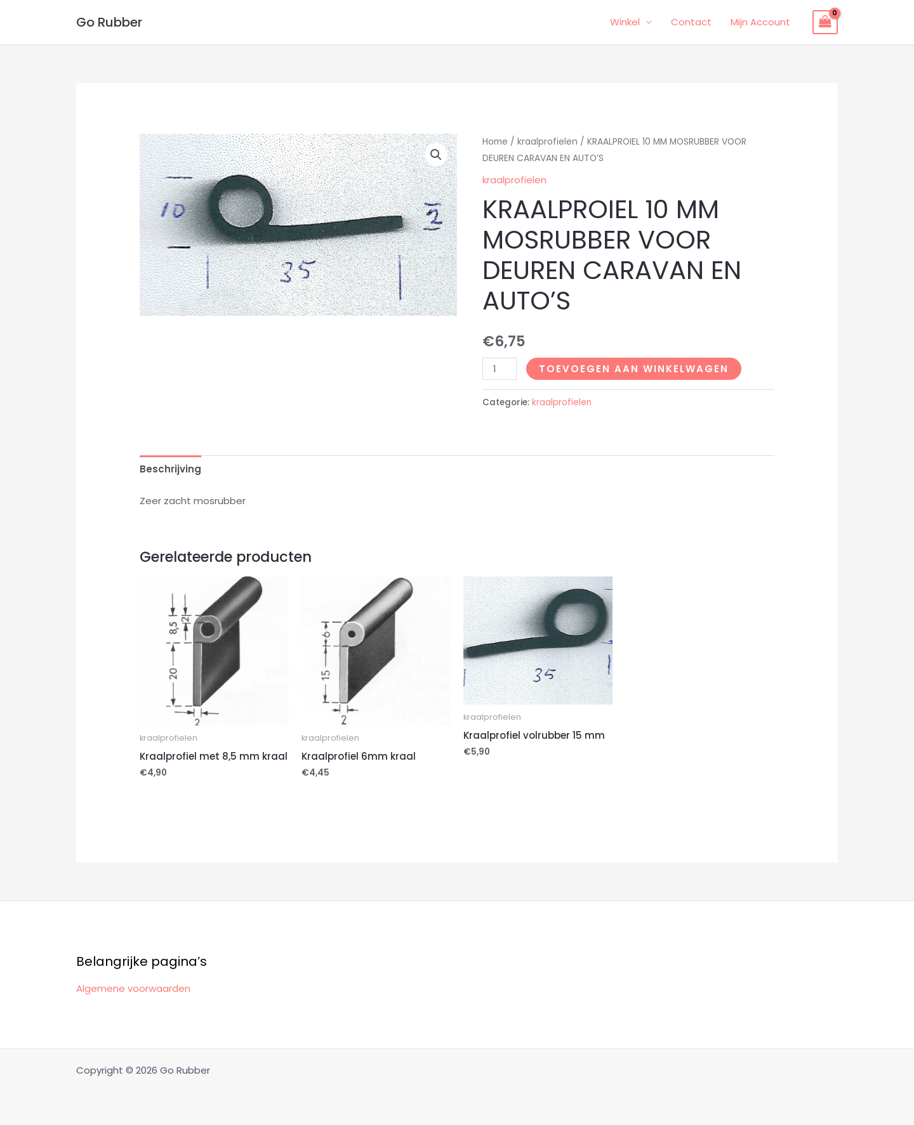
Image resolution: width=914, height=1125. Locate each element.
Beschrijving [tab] (170, 469)
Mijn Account (760, 22)
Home (495, 142)
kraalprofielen (547, 142)
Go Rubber (109, 22)
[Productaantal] (499, 369)
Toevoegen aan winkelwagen (634, 368)
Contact (691, 22)
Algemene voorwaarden (133, 988)
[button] (436, 154)
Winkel (625, 22)
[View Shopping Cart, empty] (825, 22)
